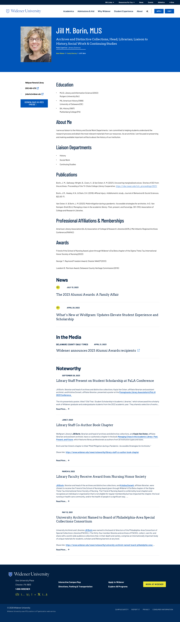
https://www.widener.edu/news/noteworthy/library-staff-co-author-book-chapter (102, 452)
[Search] (147, 11)
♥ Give (171, 2)
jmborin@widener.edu (33, 94)
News (141, 2)
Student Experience (123, 11)
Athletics (161, 2)
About (140, 11)
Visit (169, 11)
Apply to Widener (116, 582)
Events (150, 2)
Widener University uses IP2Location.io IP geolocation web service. (31, 611)
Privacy (146, 609)
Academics (68, 11)
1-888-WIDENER (22, 589)
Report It (135, 609)
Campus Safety (122, 609)
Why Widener (104, 11)
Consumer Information (163, 609)
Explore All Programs (118, 586)
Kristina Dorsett (127, 485)
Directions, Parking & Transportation (75, 586)
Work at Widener (155, 584)
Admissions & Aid (86, 11)
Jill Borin (60, 485)
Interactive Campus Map (69, 582)
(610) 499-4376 (30, 88)
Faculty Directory (72, 53)
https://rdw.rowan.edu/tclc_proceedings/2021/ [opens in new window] (136, 186)
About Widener (60, 53)
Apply (159, 11)
